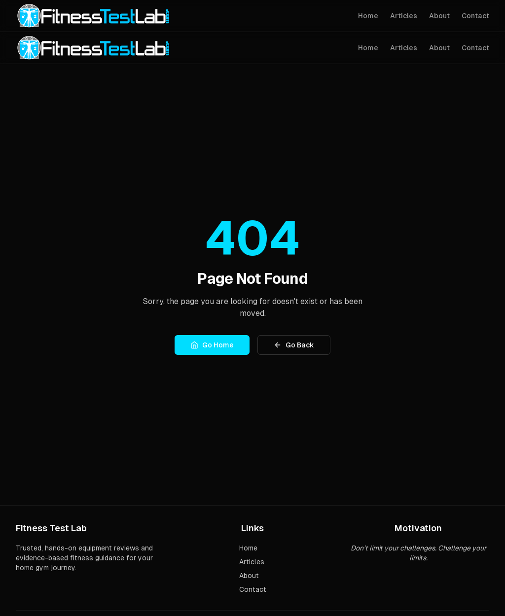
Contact (475, 16)
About (439, 16)
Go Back (294, 345)
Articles (403, 16)
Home (368, 16)
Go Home (212, 345)
